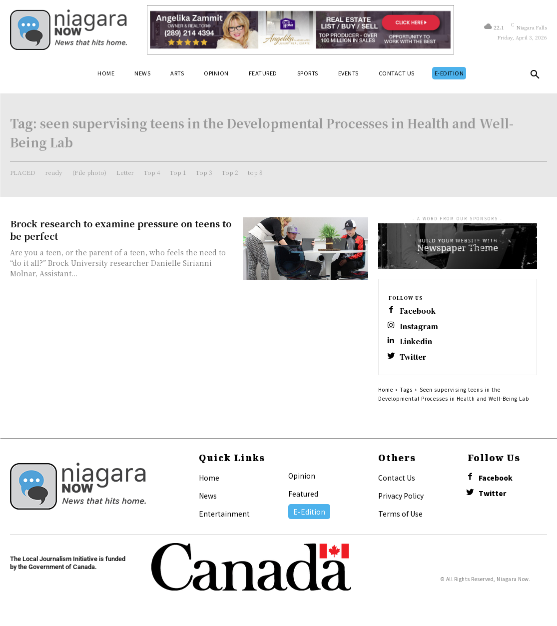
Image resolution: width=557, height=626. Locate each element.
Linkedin (417, 343)
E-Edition (309, 515)
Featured (303, 497)
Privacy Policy (401, 499)
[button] (535, 76)
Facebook (419, 311)
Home (385, 392)
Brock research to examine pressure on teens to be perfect (120, 229)
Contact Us (396, 481)
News (208, 499)
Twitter (415, 359)
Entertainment (224, 517)
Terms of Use (400, 517)
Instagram (420, 327)
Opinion (301, 479)
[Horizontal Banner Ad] (300, 29)
